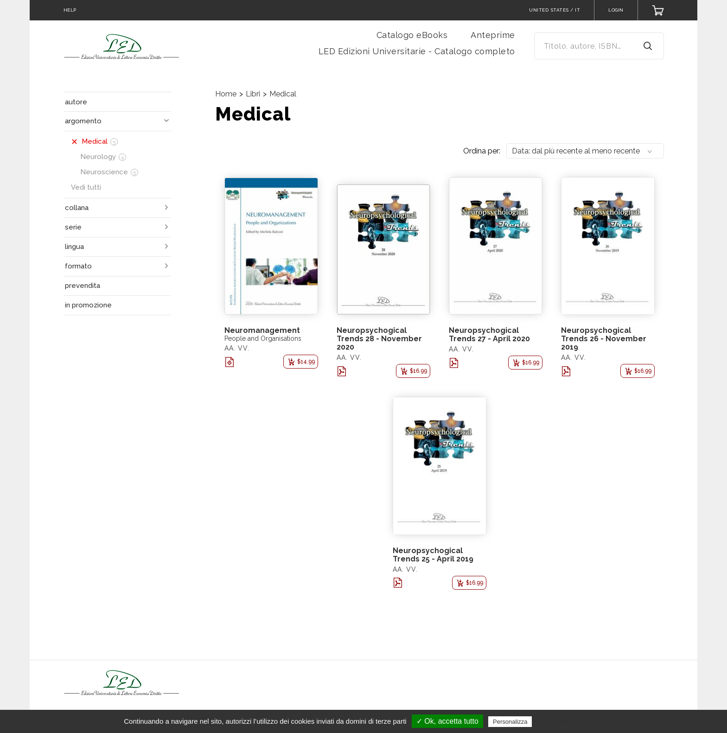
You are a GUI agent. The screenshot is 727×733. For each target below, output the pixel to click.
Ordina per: (481, 151)
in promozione (88, 305)
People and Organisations (262, 338)
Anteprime (493, 35)
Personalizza (510, 721)
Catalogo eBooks (412, 35)
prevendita (82, 285)
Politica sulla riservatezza (573, 721)
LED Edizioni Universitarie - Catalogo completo (417, 51)
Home (225, 93)
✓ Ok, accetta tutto (447, 721)
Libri (253, 93)
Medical (282, 93)
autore (76, 102)
